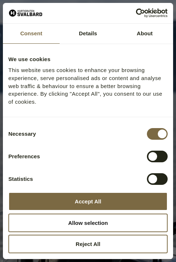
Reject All (88, 244)
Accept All (88, 201)
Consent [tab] (31, 33)
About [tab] (145, 33)
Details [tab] (88, 33)
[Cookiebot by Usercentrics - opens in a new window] (136, 13)
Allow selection (88, 223)
